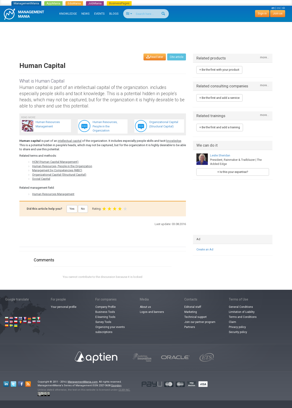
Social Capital (41, 178)
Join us (277, 13)
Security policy (238, 332)
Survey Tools (103, 322)
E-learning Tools (105, 317)
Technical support (195, 317)
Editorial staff (192, 307)
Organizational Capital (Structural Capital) (59, 174)
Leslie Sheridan (220, 155)
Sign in (262, 13)
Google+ (116, 385)
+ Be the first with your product (219, 69)
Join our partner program (199, 322)
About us (145, 307)
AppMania (53, 3)
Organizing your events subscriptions (110, 329)
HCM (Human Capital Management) (55, 162)
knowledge (173, 140)
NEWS (85, 13)
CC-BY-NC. (124, 389)
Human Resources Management (53, 194)
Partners (189, 327)
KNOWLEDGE (68, 13)
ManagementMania (26, 3)
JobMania (95, 3)
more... (264, 57)
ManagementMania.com (83, 381)
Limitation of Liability (242, 312)
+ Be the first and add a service (219, 97)
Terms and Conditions (243, 317)
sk (283, 8)
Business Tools (105, 312)
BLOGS (114, 13)
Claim (232, 322)
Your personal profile (63, 307)
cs (278, 8)
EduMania (74, 3)
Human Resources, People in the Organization (62, 166)
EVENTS (99, 13)
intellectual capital (69, 140)
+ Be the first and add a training (219, 127)
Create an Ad (204, 249)
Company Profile (105, 307)
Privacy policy (237, 327)
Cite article (176, 57)
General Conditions (241, 307)
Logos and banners (152, 312)
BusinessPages (119, 3)
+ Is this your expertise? (232, 172)
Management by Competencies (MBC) (57, 170)
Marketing (190, 312)
